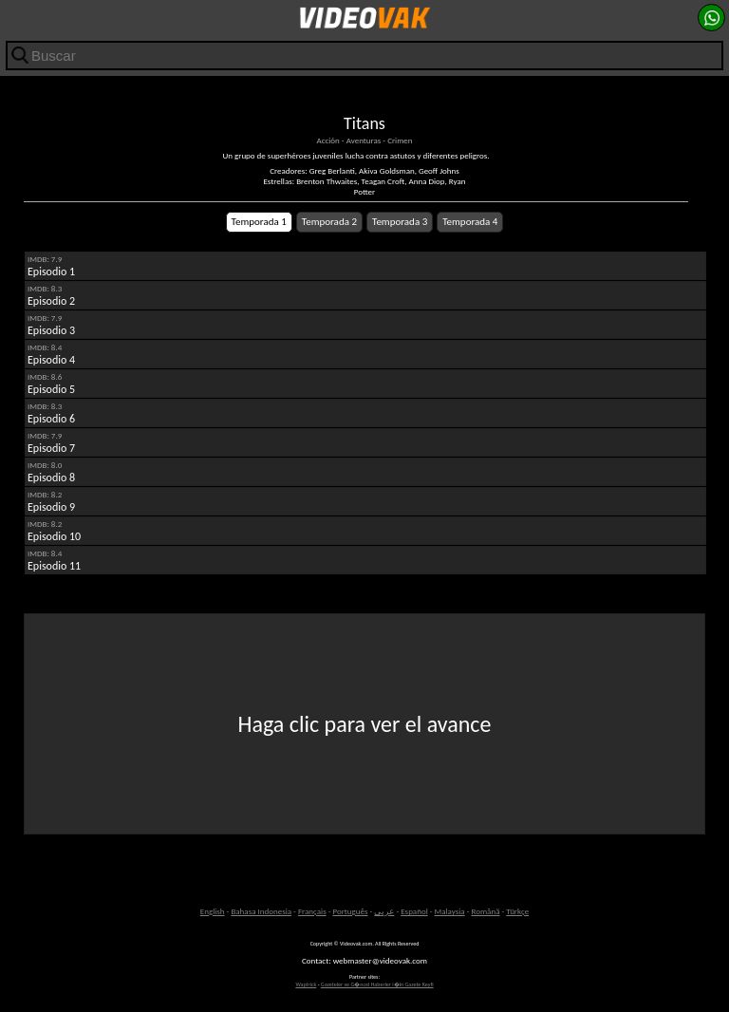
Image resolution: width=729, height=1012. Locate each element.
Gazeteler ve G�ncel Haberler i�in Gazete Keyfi (377, 984)
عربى (384, 911)
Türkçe (517, 911)
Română (485, 911)
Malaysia (450, 911)
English (212, 911)
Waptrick (305, 984)
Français (312, 911)
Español (414, 911)
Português (350, 911)
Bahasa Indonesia (261, 911)
